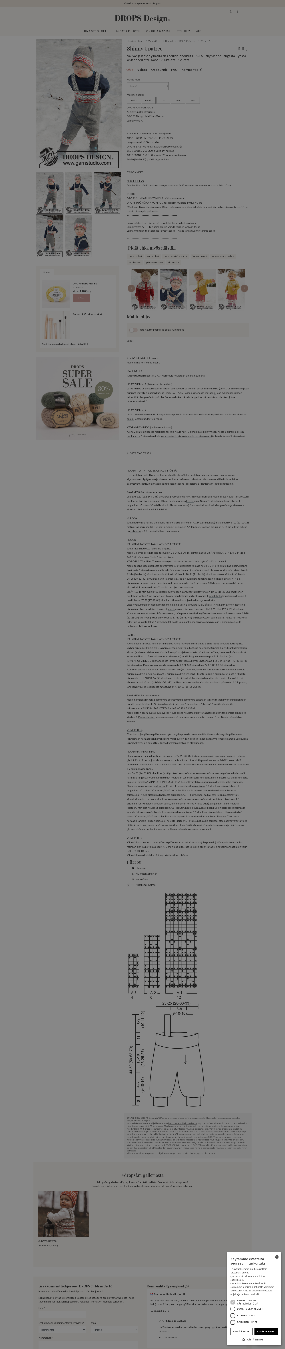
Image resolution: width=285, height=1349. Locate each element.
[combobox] (277, 1257)
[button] (254, 1339)
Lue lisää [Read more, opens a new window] (254, 1294)
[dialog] (254, 1298)
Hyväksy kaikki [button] (266, 1331)
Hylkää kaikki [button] (241, 1331)
